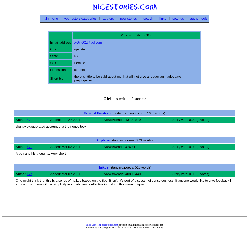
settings (178, 18)
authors (108, 18)
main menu (50, 18)
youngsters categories (80, 18)
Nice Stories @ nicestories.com (102, 224)
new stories (128, 18)
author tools (198, 18)
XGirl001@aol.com (88, 42)
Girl (29, 120)
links (162, 18)
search (148, 18)
